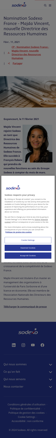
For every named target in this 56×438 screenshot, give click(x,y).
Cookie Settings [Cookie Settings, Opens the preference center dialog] (28, 240)
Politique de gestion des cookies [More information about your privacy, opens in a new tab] (18, 232)
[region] (28, 219)
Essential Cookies (28, 248)
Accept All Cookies (28, 255)
